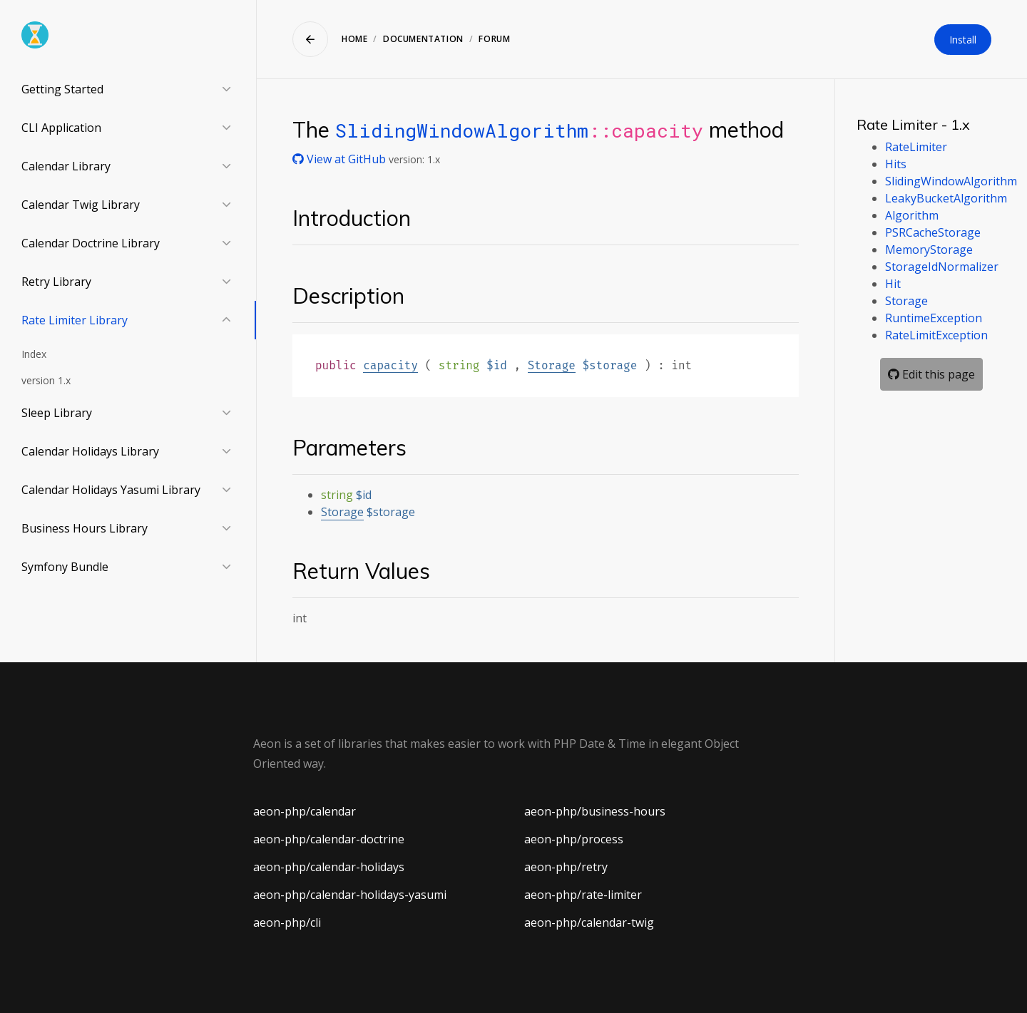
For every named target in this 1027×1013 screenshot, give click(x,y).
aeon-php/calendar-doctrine (328, 839)
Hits (895, 164)
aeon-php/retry (566, 867)
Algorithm (912, 215)
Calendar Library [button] (66, 166)
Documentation (423, 39)
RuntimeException (933, 318)
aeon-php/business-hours (594, 811)
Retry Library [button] (56, 281)
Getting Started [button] (62, 89)
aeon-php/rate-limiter (583, 895)
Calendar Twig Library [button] (80, 204)
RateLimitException (936, 335)
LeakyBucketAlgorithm (946, 198)
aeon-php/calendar (304, 811)
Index (33, 354)
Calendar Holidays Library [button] (90, 451)
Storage (552, 365)
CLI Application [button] (61, 127)
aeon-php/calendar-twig (589, 922)
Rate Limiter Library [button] (74, 320)
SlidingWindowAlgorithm (461, 130)
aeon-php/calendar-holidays (328, 867)
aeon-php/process (573, 839)
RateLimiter (916, 147)
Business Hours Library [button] (84, 528)
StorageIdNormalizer (941, 266)
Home (354, 39)
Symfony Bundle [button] (64, 567)
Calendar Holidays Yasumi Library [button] (110, 490)
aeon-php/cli (287, 922)
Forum (494, 39)
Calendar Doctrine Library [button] (90, 243)
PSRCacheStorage (933, 232)
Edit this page (931, 374)
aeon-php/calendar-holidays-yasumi (349, 895)
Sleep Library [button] (56, 413)
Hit (893, 284)
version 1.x (46, 380)
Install (962, 39)
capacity (390, 365)
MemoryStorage (929, 249)
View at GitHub (340, 159)
